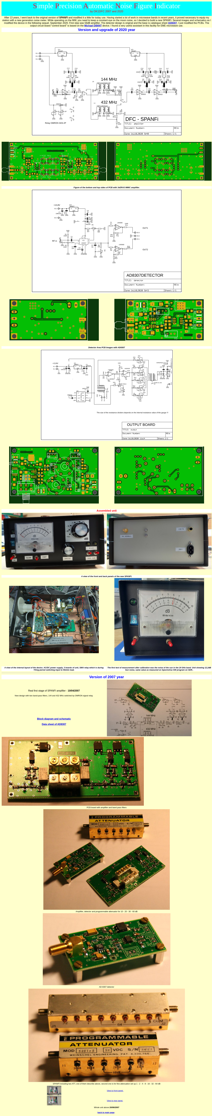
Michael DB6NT (93, 25)
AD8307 (172, 23)
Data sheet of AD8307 (54, 724)
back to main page (105, 1112)
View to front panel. (115, 1091)
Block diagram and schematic (54, 719)
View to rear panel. (115, 1101)
